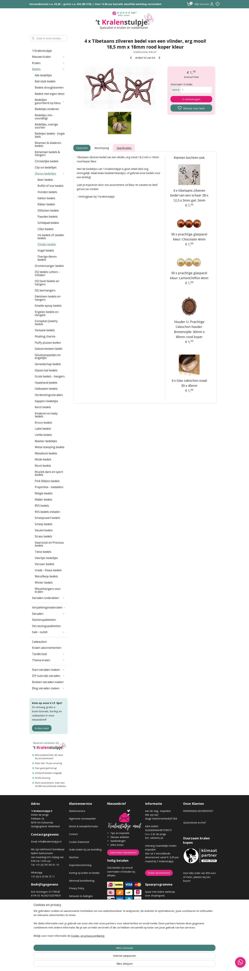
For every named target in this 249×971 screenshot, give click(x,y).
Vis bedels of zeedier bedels (51, 236)
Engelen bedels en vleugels (46, 313)
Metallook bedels (46, 453)
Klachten (74, 857)
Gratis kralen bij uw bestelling (85, 849)
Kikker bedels (46, 204)
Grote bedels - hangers (50, 376)
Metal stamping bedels (49, 447)
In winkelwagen (191, 99)
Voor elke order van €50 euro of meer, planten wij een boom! (199, 876)
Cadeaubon (39, 642)
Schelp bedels (43, 524)
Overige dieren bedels (47, 258)
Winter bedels (44, 582)
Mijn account (204, 4)
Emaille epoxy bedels (48, 306)
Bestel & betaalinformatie (83, 826)
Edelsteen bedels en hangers (48, 298)
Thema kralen (48, 660)
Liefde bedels (43, 435)
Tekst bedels (43, 552)
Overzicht (82, 148)
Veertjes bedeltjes (46, 558)
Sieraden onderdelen (48, 598)
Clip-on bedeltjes (46, 167)
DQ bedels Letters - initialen (47, 273)
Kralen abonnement (159, 872)
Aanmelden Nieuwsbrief (123, 852)
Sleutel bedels (44, 530)
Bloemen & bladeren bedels (48, 144)
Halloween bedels (46, 389)
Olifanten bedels (48, 210)
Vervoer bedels (44, 564)
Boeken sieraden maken (47, 682)
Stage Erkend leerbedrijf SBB (161, 818)
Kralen (48, 63)
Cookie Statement (79, 842)
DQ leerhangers (45, 290)
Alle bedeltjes (43, 75)
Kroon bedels (43, 422)
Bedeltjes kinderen (47, 109)
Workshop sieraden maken (84, 919)
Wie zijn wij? (152, 814)
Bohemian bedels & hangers (47, 153)
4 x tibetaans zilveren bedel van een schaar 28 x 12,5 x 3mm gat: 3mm (189, 195)
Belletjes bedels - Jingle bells (50, 135)
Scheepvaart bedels (47, 518)
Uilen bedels (45, 229)
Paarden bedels (48, 216)
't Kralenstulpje (42, 51)
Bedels (48, 69)
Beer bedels (45, 180)
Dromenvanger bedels (49, 266)
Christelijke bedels (46, 161)
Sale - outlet (48, 632)
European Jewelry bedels (46, 322)
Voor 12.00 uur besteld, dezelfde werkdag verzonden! (128, 4)
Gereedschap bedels (48, 364)
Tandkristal (48, 654)
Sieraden (48, 614)
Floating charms (45, 336)
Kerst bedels (43, 407)
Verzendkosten (77, 903)
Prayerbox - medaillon (49, 487)
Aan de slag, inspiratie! (158, 811)
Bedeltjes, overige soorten (46, 125)
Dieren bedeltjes (50, 173)
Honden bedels (47, 192)
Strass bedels (43, 536)
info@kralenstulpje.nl (49, 841)
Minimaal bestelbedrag (81, 880)
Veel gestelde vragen (80, 911)
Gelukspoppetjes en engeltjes (48, 356)
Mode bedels (43, 459)
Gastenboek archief (194, 822)
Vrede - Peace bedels (48, 570)
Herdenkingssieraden (49, 395)
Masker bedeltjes (46, 441)
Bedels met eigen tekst (49, 94)
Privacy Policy (76, 888)
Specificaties (124, 148)
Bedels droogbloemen (49, 87)
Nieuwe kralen (48, 57)
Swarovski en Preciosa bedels (49, 544)
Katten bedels (46, 198)
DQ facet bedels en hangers (47, 282)
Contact (73, 834)
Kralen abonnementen (46, 648)
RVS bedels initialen (47, 512)
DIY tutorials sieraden (48, 676)
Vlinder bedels (47, 244)
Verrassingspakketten (46, 626)
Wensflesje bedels (46, 576)
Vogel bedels (46, 250)
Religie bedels (44, 493)
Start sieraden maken (48, 670)
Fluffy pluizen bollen (48, 343)
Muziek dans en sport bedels (49, 473)
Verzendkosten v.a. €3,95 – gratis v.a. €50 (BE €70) (60, 4)
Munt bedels (43, 466)
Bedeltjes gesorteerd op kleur (50, 101)
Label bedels (43, 428)
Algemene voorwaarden (82, 818)
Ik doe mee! (42, 728)
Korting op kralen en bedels (84, 872)
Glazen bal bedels (46, 370)
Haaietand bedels (46, 382)
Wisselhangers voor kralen (48, 590)
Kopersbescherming (80, 865)
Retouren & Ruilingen (81, 896)
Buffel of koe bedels (50, 186)
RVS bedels (42, 505)
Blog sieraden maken (48, 688)
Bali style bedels (45, 81)
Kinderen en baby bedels (46, 414)
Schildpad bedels (48, 223)
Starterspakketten (44, 620)
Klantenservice (77, 811)
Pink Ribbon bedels (47, 481)
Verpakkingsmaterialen (49, 607)
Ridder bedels (43, 499)
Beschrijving (102, 148)
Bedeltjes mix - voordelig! (44, 116)
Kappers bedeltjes (46, 401)
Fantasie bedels (45, 330)
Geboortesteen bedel (48, 349)
